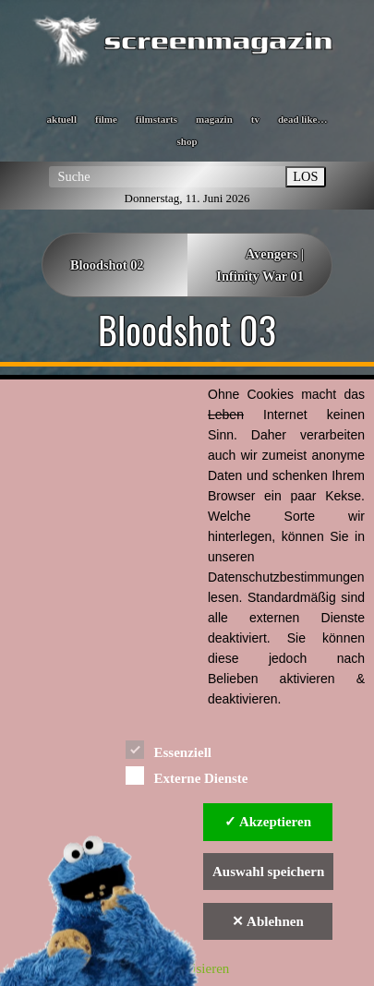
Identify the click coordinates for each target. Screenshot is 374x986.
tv (255, 119)
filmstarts (156, 119)
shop (186, 141)
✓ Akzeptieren (267, 821)
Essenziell (168, 749)
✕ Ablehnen (268, 921)
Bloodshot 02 (107, 265)
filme (106, 119)
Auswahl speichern (268, 871)
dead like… (302, 119)
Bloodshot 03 (187, 330)
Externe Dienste (186, 775)
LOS (305, 176)
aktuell (62, 119)
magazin (214, 119)
